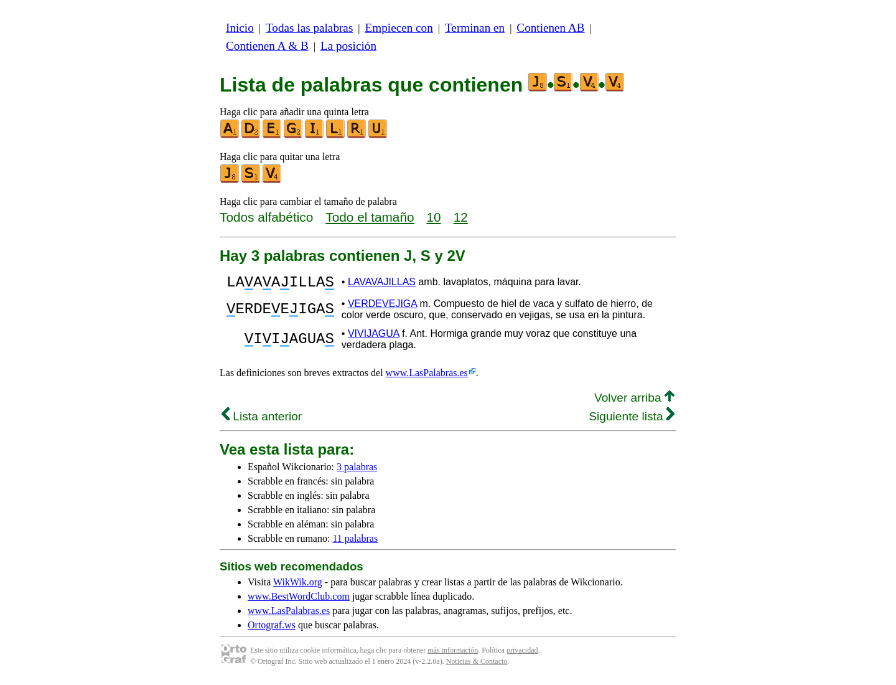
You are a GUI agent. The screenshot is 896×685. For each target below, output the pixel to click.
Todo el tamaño (369, 217)
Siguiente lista (631, 420)
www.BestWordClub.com (299, 600)
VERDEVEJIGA (382, 307)
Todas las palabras (309, 27)
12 (461, 217)
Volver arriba (634, 401)
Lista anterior (262, 420)
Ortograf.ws (272, 628)
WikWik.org (297, 585)
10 (434, 217)
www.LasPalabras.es (427, 376)
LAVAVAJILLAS (382, 283)
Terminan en (475, 27)
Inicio (240, 27)
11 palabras (355, 542)
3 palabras (357, 470)
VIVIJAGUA (373, 337)
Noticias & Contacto (477, 665)
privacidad (522, 654)
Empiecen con (399, 27)
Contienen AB (550, 27)
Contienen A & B (267, 45)
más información (452, 654)
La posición (348, 45)
